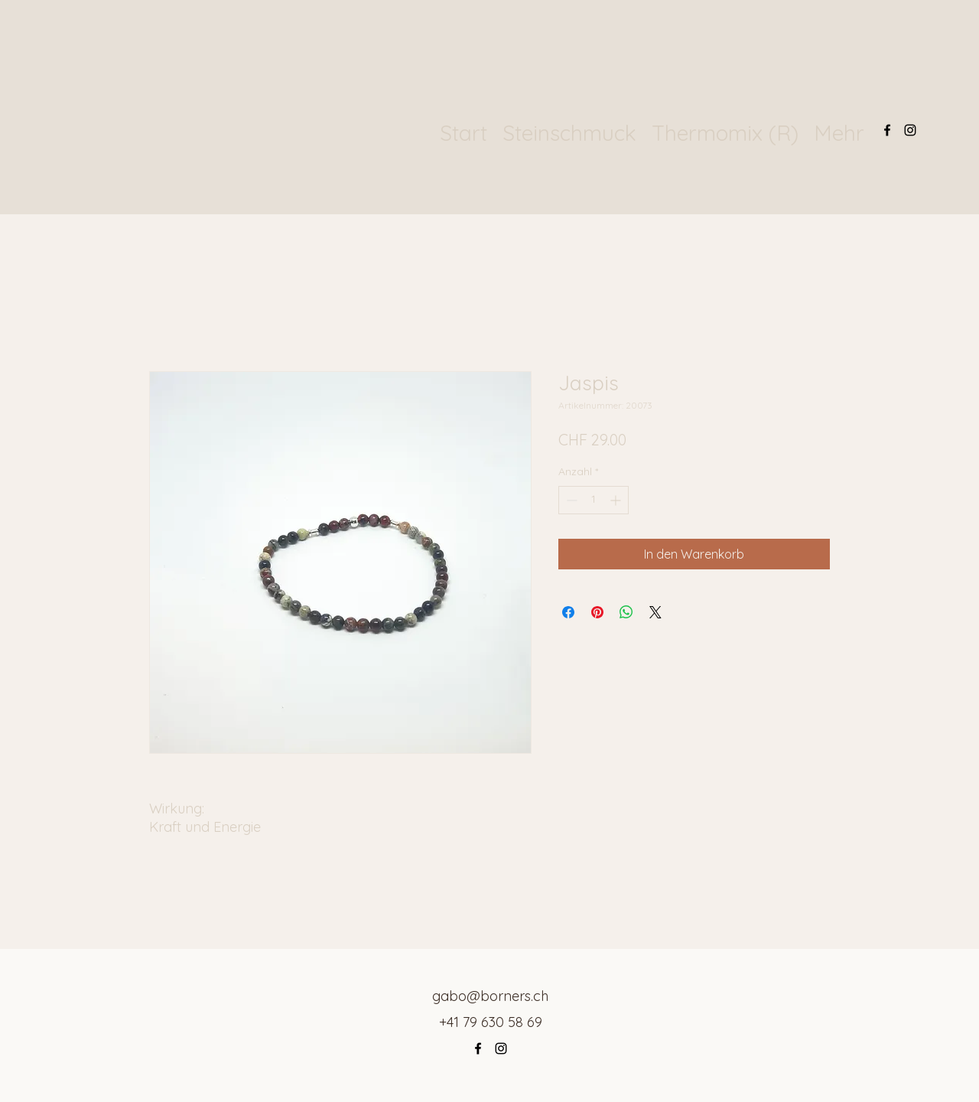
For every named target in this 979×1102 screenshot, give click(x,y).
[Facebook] (887, 130)
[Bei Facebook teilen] (568, 612)
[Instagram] (910, 130)
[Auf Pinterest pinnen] (597, 612)
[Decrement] (570, 500)
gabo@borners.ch (490, 996)
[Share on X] (655, 612)
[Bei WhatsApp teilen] (626, 612)
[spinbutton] (593, 500)
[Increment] (616, 500)
